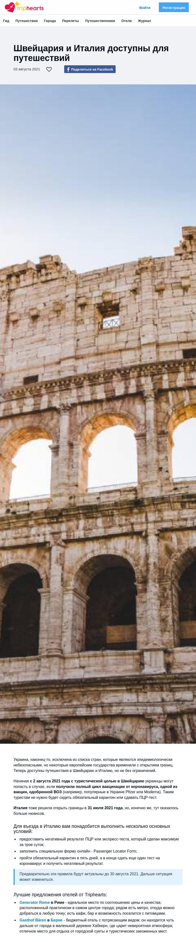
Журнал (144, 21)
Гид (6, 21)
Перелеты (70, 21)
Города (50, 21)
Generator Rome (35, 902)
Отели (126, 21)
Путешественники (100, 21)
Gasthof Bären (33, 920)
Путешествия (26, 21)
